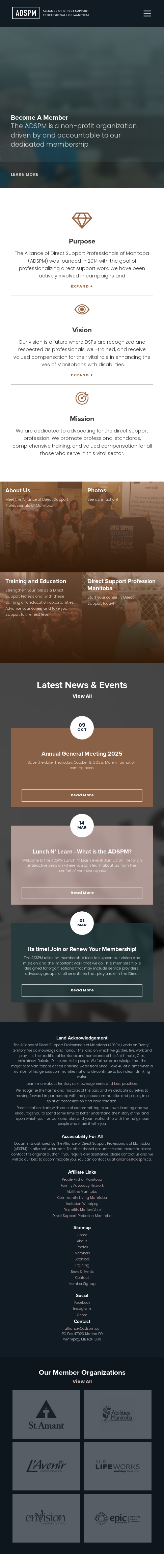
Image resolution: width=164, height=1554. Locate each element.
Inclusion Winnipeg (82, 1204)
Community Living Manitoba (82, 1198)
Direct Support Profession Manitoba (82, 1216)
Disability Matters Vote (82, 1210)
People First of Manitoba (82, 1179)
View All (82, 696)
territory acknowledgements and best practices (97, 1084)
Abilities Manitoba (82, 1191)
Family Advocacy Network (82, 1185)
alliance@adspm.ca (133, 1159)
